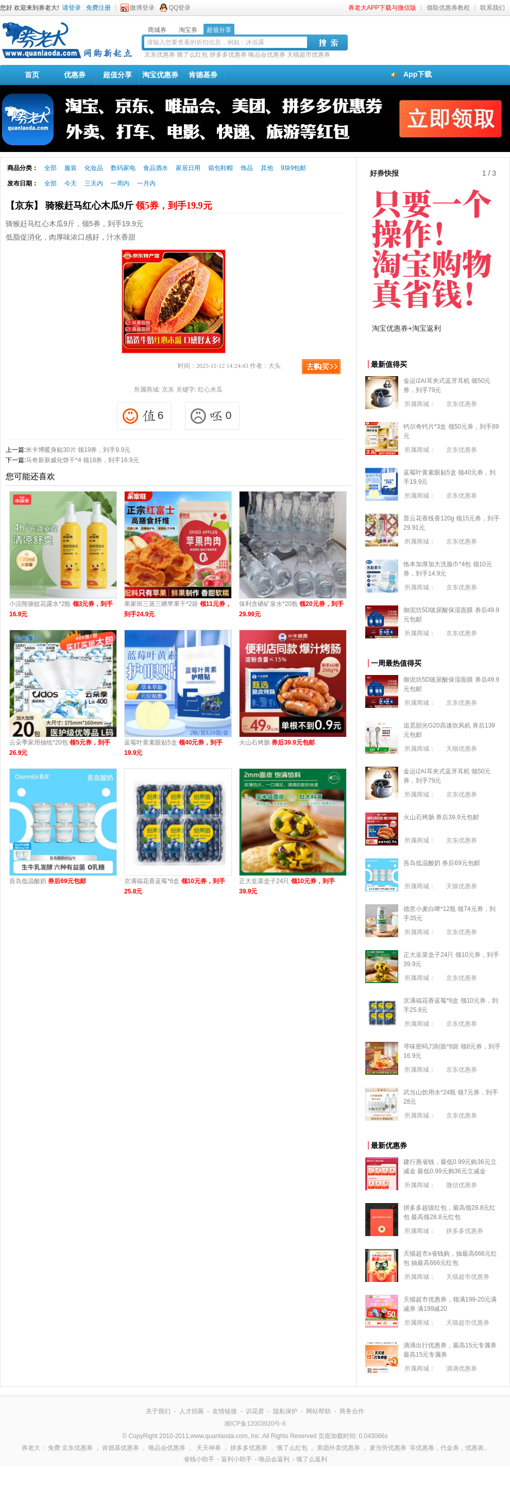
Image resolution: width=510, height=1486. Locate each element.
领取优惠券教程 (448, 7)
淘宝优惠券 (160, 75)
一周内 (120, 183)
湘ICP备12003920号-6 (255, 1423)
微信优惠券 (461, 1185)
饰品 (247, 168)
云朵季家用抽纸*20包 (59, 747)
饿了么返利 (311, 1459)
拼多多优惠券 (228, 54)
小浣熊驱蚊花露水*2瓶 (61, 609)
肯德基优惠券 (120, 1447)
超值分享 (117, 75)
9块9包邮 (293, 168)
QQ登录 (180, 7)
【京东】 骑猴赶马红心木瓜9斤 (109, 205)
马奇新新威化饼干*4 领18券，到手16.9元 (82, 460)
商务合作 (351, 1411)
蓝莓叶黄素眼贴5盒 (173, 747)
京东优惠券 (159, 54)
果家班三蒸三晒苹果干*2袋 (177, 609)
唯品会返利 (274, 1459)
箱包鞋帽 (220, 168)
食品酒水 (155, 168)
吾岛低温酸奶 (47, 881)
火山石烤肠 (277, 742)
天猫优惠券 (461, 748)
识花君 (255, 1411)
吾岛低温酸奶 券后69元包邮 (441, 863)
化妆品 (93, 168)
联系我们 (492, 7)
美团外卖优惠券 (338, 1447)
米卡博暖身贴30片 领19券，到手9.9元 (78, 449)
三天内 (93, 183)
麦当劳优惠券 (387, 1447)
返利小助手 (236, 1459)
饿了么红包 (192, 54)
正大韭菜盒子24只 (287, 886)
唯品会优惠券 (266, 54)
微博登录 (142, 7)
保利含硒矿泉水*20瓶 (291, 609)
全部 (50, 168)
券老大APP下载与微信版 (382, 7)
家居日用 (188, 168)
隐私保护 (285, 1411)
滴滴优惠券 (461, 1368)
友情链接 (224, 1411)
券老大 (31, 1447)
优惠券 (75, 75)
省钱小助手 (198, 1459)
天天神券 (208, 1447)
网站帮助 (318, 1411)
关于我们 (158, 1411)
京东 (168, 389)
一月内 (146, 183)
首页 (32, 75)
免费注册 (98, 7)
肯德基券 (203, 75)
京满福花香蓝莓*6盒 (174, 886)
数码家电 (123, 168)
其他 (267, 168)
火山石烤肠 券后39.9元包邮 (441, 817)
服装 (70, 168)
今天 (70, 183)
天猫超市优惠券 (308, 54)
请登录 (71, 7)
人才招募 (191, 1411)
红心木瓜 (210, 389)
